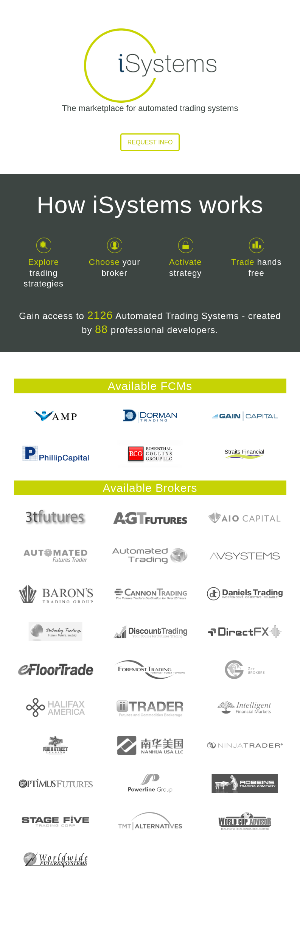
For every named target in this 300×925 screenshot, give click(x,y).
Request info (150, 142)
